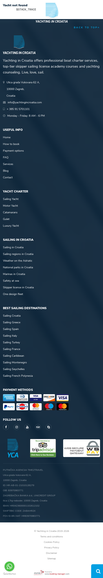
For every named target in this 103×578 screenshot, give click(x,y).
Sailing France (11, 349)
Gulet (6, 219)
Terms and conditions (51, 536)
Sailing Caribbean (13, 356)
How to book (11, 144)
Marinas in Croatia (14, 274)
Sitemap (51, 558)
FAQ (5, 157)
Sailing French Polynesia (18, 376)
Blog (5, 171)
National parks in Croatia (18, 267)
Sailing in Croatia (13, 247)
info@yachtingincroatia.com (25, 102)
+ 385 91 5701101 (18, 109)
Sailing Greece (11, 322)
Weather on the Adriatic (17, 261)
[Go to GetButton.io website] (9, 574)
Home (6, 137)
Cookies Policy (51, 542)
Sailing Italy (10, 336)
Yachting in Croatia (51, 21)
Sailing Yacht (11, 199)
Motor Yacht (10, 206)
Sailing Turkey (11, 342)
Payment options (13, 151)
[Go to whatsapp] (9, 566)
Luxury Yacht (11, 226)
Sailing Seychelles (14, 369)
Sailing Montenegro (15, 362)
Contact (8, 177)
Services (8, 164)
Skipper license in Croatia (18, 287)
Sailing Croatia (12, 316)
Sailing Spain (11, 329)
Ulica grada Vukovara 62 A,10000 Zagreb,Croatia (23, 89)
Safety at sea (11, 281)
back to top (87, 27)
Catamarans (10, 212)
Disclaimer (51, 553)
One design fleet (13, 294)
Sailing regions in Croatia (18, 254)
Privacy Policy (51, 547)
